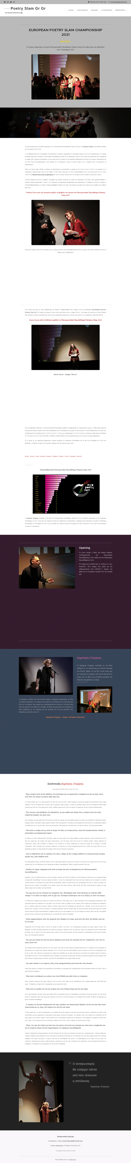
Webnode (72, 1159)
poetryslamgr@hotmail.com (119, 2)
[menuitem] (62, 10)
